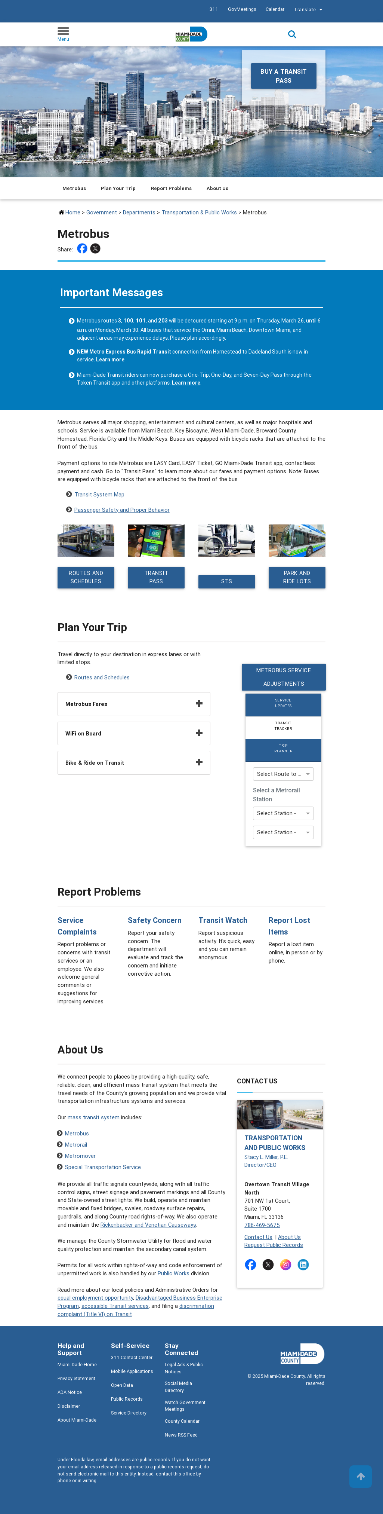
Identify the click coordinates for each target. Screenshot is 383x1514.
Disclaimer (69, 1406)
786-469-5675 (262, 1225)
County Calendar (182, 1421)
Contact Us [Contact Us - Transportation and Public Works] (258, 1237)
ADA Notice (70, 1392)
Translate (309, 10)
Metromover (80, 1156)
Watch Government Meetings (185, 1406)
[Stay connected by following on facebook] (252, 1265)
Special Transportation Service (103, 1167)
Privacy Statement (76, 1379)
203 (163, 320)
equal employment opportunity (95, 1298)
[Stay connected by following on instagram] (287, 1265)
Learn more (110, 359)
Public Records (127, 1399)
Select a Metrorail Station (276, 795)
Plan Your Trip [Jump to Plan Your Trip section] (118, 188)
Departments (139, 212)
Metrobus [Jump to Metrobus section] (74, 188)
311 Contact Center (131, 1358)
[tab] (283, 705)
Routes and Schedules (86, 577)
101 (141, 320)
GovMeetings (242, 9)
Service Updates (283, 703)
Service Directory (128, 1413)
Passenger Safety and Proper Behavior (122, 509)
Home (72, 212)
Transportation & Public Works (199, 212)
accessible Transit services (115, 1306)
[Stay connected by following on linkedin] (304, 1265)
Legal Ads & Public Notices (184, 1368)
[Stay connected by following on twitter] (269, 1265)
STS (226, 581)
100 (128, 320)
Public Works (173, 1273)
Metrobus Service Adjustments (283, 677)
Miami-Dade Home (77, 1365)
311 (214, 9)
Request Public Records (273, 1245)
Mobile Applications (132, 1371)
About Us (289, 1237)
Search (292, 34)
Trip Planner (284, 748)
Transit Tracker (284, 726)
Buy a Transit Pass (283, 76)
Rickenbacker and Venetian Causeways (148, 1224)
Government (101, 212)
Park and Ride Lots (297, 577)
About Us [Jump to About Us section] (217, 188)
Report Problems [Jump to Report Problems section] (171, 188)
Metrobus (77, 1133)
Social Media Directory (178, 1387)
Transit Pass (156, 577)
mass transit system (94, 1117)
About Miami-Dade (77, 1420)
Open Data (122, 1385)
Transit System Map (99, 494)
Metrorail (76, 1145)
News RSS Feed (181, 1435)
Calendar (275, 9)
